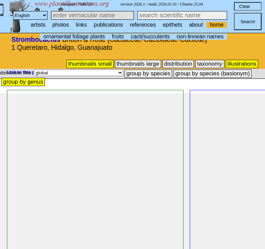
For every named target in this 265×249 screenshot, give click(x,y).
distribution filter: (17, 72)
